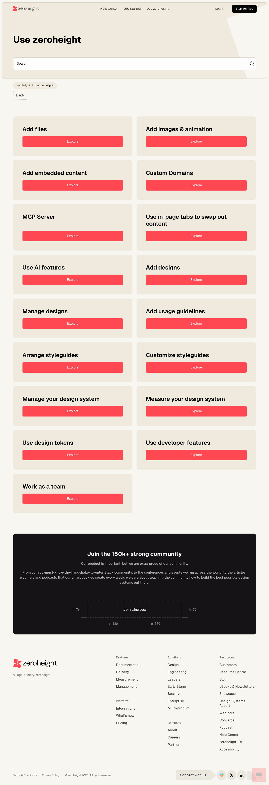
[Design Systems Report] (237, 703)
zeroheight (23, 85)
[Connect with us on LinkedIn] (242, 775)
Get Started (132, 9)
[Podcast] (237, 727)
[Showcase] (237, 694)
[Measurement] (134, 679)
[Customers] (237, 665)
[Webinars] (237, 713)
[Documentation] (134, 665)
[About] (186, 730)
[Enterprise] (186, 701)
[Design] (186, 665)
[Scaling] (186, 694)
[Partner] (186, 744)
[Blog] (237, 679)
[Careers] (186, 737)
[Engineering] (186, 672)
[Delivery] (134, 672)
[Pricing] (134, 723)
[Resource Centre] (237, 672)
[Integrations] (134, 708)
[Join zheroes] (134, 610)
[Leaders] (186, 679)
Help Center (109, 9)
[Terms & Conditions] (25, 775)
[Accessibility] (237, 749)
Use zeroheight (158, 9)
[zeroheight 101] (237, 742)
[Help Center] (237, 735)
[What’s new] (134, 715)
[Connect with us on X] (231, 775)
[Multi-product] (186, 708)
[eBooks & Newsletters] (237, 686)
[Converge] (237, 720)
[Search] (132, 63)
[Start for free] (244, 9)
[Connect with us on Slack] (221, 775)
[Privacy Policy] (50, 775)
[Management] (134, 686)
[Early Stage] (186, 686)
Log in (219, 9)
